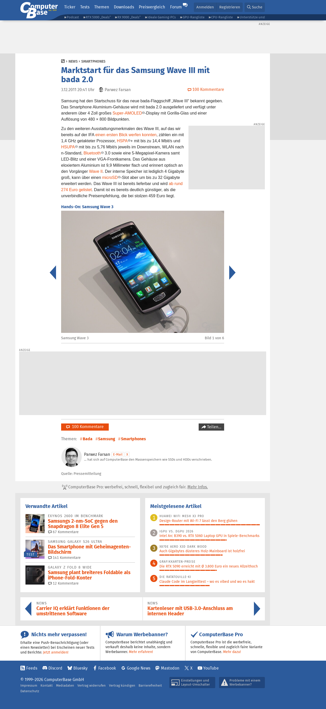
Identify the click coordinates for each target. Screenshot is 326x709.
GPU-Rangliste (194, 17)
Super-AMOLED (127, 113)
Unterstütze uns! (252, 17)
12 (63, 583)
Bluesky (80, 668)
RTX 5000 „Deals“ (98, 17)
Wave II (96, 171)
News (73, 61)
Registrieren (229, 7)
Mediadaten (65, 685)
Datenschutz (29, 691)
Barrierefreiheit (150, 685)
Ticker (69, 7)
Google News (138, 668)
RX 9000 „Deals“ (129, 17)
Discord (55, 668)
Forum (176, 7)
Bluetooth (92, 153)
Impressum (28, 685)
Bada (87, 439)
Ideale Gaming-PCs (161, 17)
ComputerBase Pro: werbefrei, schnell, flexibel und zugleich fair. (135, 487)
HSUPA (68, 147)
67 (63, 531)
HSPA (122, 141)
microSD (110, 177)
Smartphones (93, 61)
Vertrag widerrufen (91, 685)
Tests (84, 7)
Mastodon (170, 668)
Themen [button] (101, 7)
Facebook (107, 668)
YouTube (211, 668)
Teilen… (213, 427)
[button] (254, 7)
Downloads (124, 7)
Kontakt (46, 685)
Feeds (31, 668)
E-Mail (118, 454)
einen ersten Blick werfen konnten (125, 135)
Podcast (73, 17)
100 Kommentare (85, 427)
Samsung (106, 439)
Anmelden (205, 7)
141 (64, 557)
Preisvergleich (152, 7)
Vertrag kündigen (122, 685)
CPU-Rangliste (222, 17)
